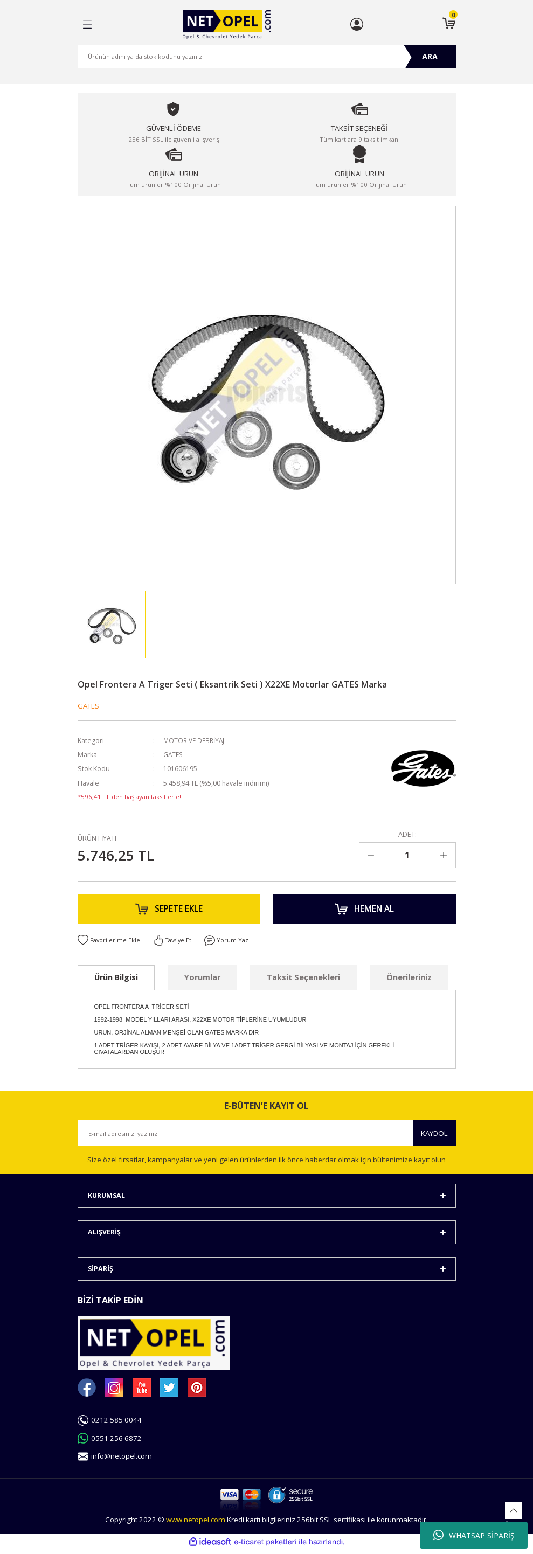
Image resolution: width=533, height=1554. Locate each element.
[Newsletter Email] (267, 1138)
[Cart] (448, 24)
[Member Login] (356, 24)
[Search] (267, 56)
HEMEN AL (364, 911)
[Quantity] (407, 855)
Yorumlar (202, 982)
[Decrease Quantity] (371, 855)
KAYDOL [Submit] (434, 1137)
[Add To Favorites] (109, 944)
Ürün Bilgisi (116, 982)
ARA (430, 56)
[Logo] (227, 24)
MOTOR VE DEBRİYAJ (195, 740)
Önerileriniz (409, 982)
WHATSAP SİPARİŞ (474, 1535)
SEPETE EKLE (168, 911)
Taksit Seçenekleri (303, 982)
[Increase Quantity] (443, 855)
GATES (88, 706)
